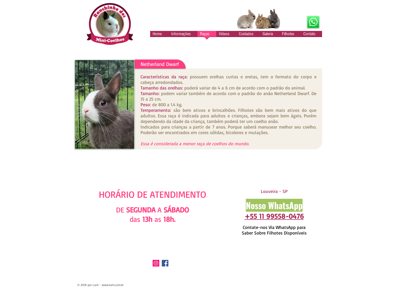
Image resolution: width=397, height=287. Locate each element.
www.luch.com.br (113, 285)
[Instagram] (156, 263)
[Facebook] (165, 263)
